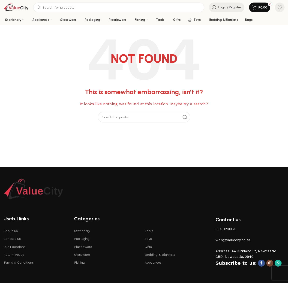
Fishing (79, 262)
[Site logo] (16, 7)
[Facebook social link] (261, 263)
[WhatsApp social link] (278, 263)
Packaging (82, 238)
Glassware (82, 254)
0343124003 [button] (225, 229)
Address (222, 251)
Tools (149, 231)
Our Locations (14, 247)
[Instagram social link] (269, 263)
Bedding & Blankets (160, 254)
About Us (10, 231)
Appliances (153, 262)
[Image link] (33, 189)
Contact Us (12, 238)
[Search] (118, 7)
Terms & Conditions (18, 262)
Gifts (148, 247)
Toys (148, 238)
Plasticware (83, 247)
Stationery (82, 231)
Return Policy (13, 254)
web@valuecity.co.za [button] (233, 240)
